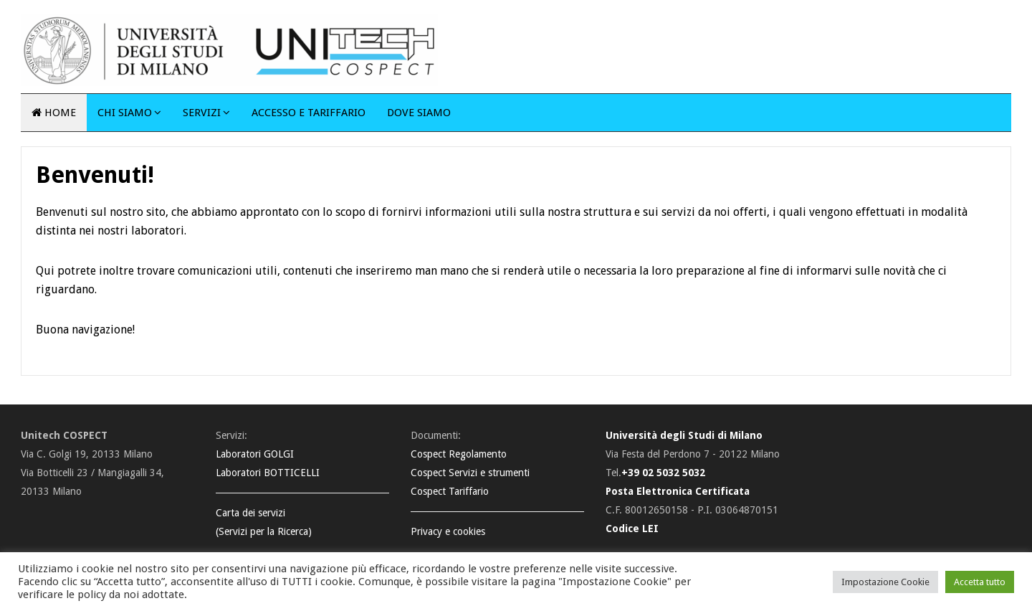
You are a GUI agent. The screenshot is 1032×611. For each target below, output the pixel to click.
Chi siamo (124, 112)
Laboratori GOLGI (255, 454)
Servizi (202, 112)
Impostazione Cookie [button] (885, 582)
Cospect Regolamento (459, 454)
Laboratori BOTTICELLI (268, 472)
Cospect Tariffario (450, 491)
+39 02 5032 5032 (663, 472)
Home (54, 112)
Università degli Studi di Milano (684, 435)
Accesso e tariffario (309, 112)
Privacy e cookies (448, 531)
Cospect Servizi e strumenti (470, 472)
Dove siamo (419, 112)
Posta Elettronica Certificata (678, 491)
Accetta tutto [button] (979, 582)
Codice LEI (632, 528)
